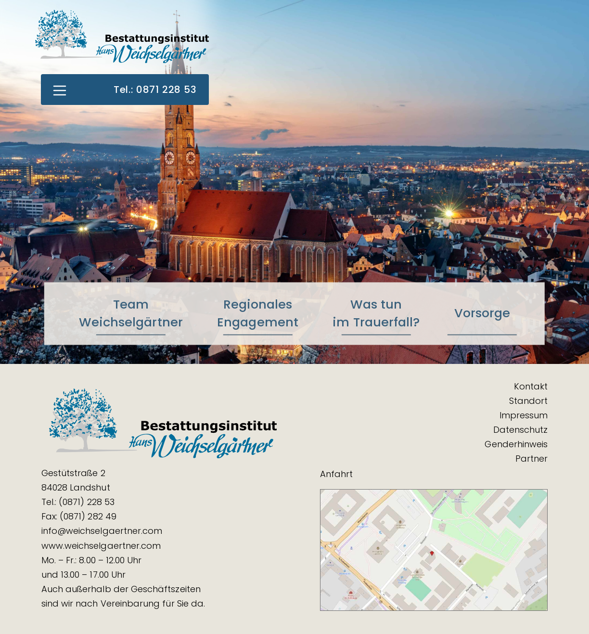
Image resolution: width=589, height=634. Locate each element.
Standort (528, 401)
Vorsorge (482, 313)
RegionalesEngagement (257, 313)
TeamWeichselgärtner (131, 313)
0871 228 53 (166, 89)
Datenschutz (520, 430)
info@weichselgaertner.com (102, 531)
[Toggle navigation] (59, 89)
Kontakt (531, 386)
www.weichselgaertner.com (101, 546)
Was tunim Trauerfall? (376, 313)
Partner (531, 459)
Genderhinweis (516, 444)
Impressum (523, 415)
